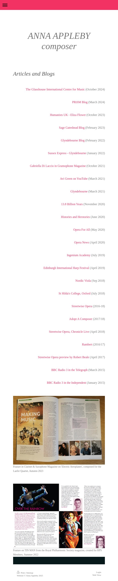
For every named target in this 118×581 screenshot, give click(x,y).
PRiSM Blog (79, 102)
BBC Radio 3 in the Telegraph (69, 370)
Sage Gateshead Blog (72, 127)
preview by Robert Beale (73, 357)
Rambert (87, 344)
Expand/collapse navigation (59, 5)
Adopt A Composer (80, 319)
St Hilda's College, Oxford (74, 293)
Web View (97, 575)
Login (98, 572)
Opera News (81, 242)
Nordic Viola (83, 280)
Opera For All (81, 229)
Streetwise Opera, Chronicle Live (69, 331)
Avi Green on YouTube (74, 178)
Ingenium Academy (78, 255)
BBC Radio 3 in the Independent (66, 382)
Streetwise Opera (82, 306)
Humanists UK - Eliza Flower (68, 114)
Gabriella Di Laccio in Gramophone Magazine (58, 165)
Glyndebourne (79, 191)
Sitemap (29, 573)
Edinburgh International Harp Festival (66, 267)
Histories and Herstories (75, 216)
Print (21, 573)
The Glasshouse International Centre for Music (55, 89)
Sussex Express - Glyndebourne (67, 153)
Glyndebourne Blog (73, 140)
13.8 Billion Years (72, 204)
